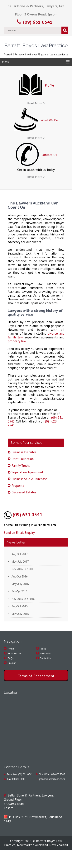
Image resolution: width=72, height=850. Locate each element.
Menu (5, 62)
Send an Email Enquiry (19, 532)
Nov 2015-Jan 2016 (23, 598)
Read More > (36, 103)
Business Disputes (24, 452)
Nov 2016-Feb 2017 (23, 569)
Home (11, 648)
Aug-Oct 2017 (20, 554)
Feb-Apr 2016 (19, 591)
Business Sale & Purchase (29, 479)
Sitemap (12, 663)
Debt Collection (23, 459)
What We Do (14, 653)
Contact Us (45, 658)
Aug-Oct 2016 (20, 576)
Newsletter (45, 653)
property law (17, 341)
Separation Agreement (27, 472)
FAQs (10, 658)
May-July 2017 (20, 561)
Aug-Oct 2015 (20, 606)
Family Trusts (21, 465)
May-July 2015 (20, 613)
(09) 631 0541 (38, 22)
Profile (43, 648)
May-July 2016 (20, 584)
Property (18, 485)
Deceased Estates (24, 492)
